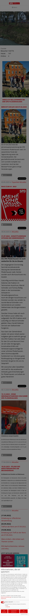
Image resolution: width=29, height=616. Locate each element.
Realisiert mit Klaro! (24, 614)
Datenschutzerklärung (6, 597)
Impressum (3, 598)
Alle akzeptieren (23, 611)
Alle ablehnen (4, 611)
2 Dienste (7, 606)
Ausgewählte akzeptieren (14, 611)
